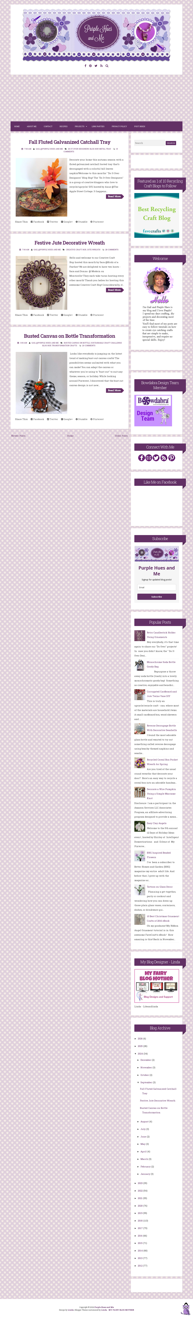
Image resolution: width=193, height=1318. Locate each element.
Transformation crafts (64, 345)
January (146, 1173)
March (145, 1158)
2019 (140, 1213)
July (143, 1129)
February (146, 1166)
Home (17, 126)
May (143, 1143)
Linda (71, 1310)
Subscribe (156, 596)
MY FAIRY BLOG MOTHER (121, 1310)
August (145, 1121)
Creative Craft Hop (76, 249)
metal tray (105, 149)
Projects (79, 126)
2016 (140, 1235)
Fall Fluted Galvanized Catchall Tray (70, 142)
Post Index (139, 126)
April (144, 1151)
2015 (140, 1243)
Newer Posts (18, 435)
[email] (156, 587)
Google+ (67, 221)
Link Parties (98, 126)
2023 (140, 1183)
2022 (140, 1190)
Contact (48, 126)
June (144, 1136)
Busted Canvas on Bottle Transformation (69, 336)
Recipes (64, 126)
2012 (140, 1265)
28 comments (112, 249)
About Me (31, 126)
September (147, 1082)
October (145, 1074)
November (147, 1067)
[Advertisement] (96, 98)
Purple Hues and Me (104, 1307)
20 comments (88, 345)
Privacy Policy (119, 126)
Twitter (52, 221)
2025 (140, 1046)
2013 (140, 1258)
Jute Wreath (93, 249)
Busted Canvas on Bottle (77, 343)
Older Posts (121, 435)
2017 (140, 1228)
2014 (140, 1250)
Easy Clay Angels (156, 823)
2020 (140, 1205)
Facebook (37, 221)
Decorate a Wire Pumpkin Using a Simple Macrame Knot (161, 794)
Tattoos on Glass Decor (160, 886)
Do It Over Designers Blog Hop (83, 149)
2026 (140, 1038)
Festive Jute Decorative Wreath (70, 242)
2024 (141, 1053)
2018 (140, 1220)
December (146, 1059)
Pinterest (97, 221)
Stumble (81, 221)
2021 (140, 1198)
